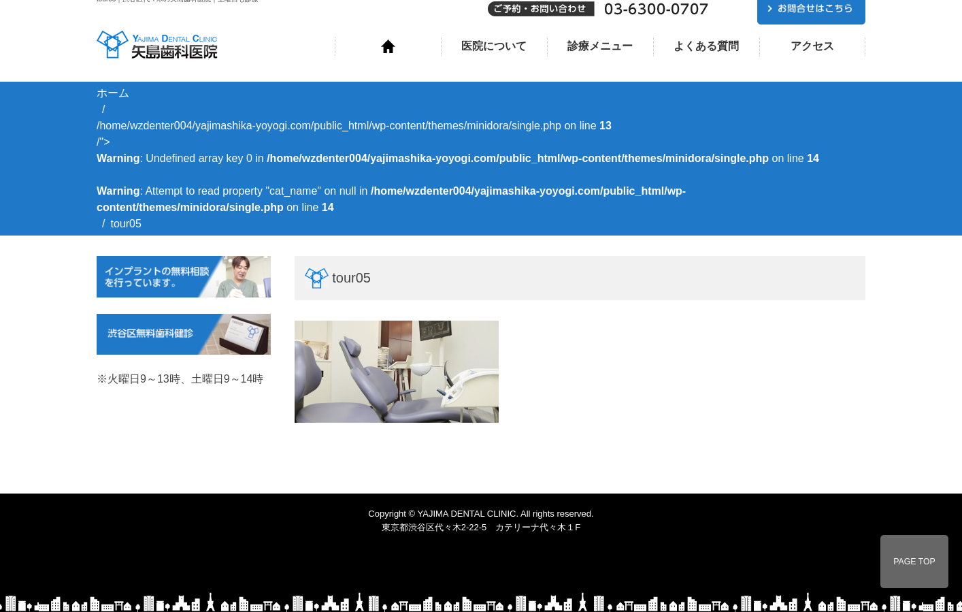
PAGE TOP (914, 561)
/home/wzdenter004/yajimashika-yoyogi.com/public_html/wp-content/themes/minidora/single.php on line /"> (458, 166)
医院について (494, 46)
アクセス (812, 46)
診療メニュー (600, 46)
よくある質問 (706, 46)
